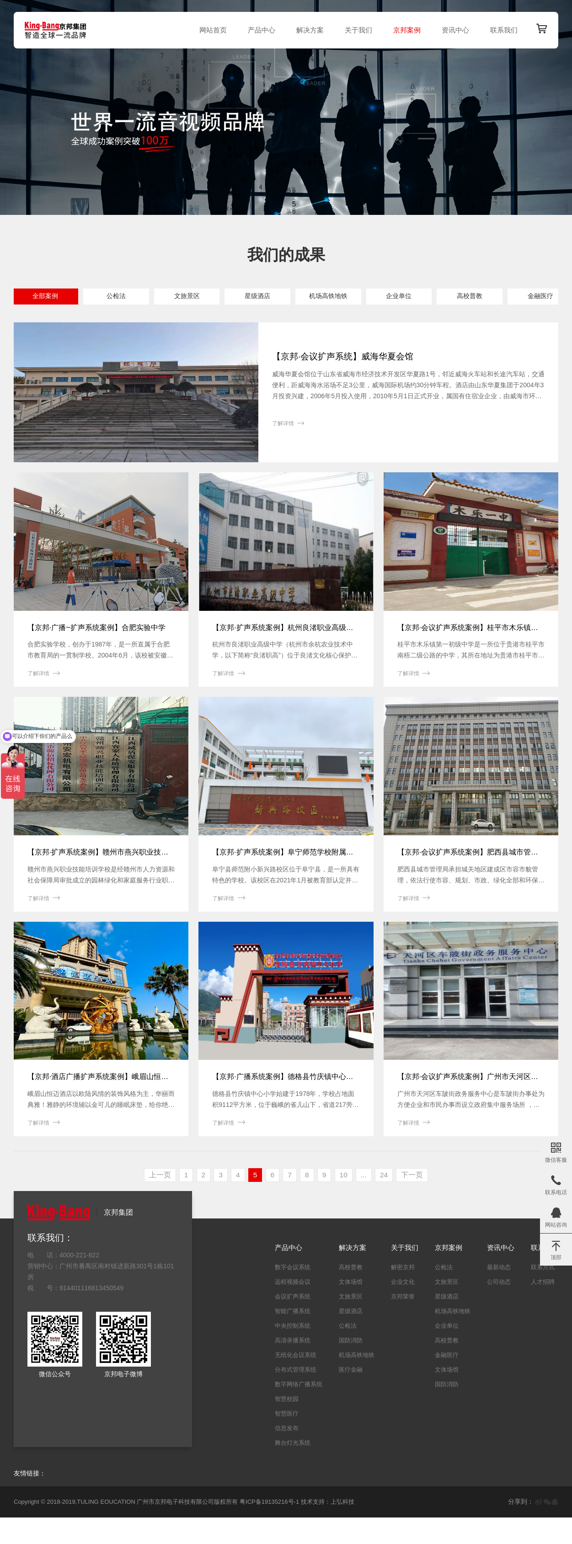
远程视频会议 (292, 1308)
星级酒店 (279, 296)
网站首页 (211, 30)
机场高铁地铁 (356, 296)
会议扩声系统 (292, 1323)
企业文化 (403, 1308)
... (366, 1201)
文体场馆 (126, 318)
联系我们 (501, 30)
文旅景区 (202, 296)
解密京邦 (403, 1293)
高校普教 (511, 296)
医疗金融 (351, 1396)
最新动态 (499, 1293)
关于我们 (356, 30)
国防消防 (202, 318)
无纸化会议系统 (295, 1381)
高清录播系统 (292, 1366)
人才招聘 (543, 1308)
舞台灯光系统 (292, 1469)
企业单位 (433, 296)
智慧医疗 (287, 1440)
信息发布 (287, 1454)
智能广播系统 (292, 1337)
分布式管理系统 (295, 1396)
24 (387, 1201)
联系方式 (543, 1293)
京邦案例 (404, 30)
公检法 (125, 296)
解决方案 (307, 30)
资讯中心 (453, 30)
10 (345, 1201)
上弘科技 (342, 1528)
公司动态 (499, 1308)
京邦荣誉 (403, 1323)
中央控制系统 (292, 1352)
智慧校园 (287, 1425)
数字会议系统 (292, 1293)
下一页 (416, 1201)
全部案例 (48, 296)
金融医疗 (48, 318)
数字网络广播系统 (298, 1410)
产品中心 (259, 30)
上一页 (156, 1201)
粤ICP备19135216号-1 (269, 1528)
